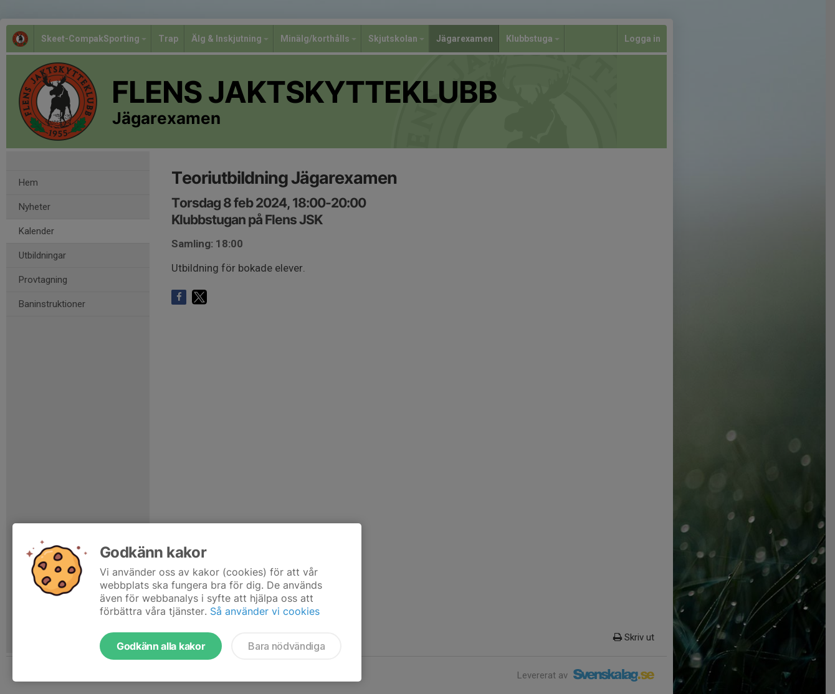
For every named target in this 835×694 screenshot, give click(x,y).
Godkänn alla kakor (161, 646)
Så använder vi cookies (265, 611)
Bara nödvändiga (286, 646)
